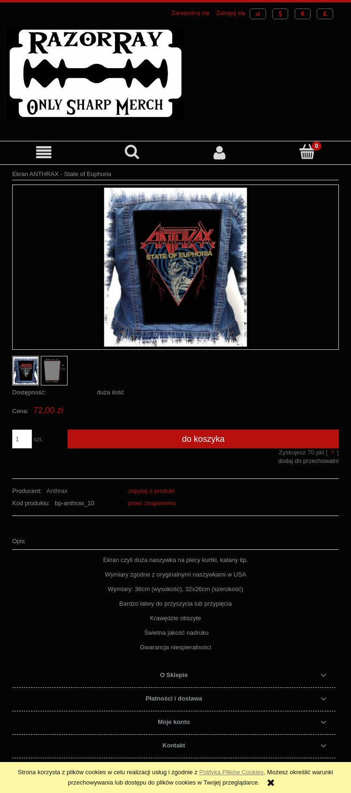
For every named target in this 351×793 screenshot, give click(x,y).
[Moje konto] (219, 152)
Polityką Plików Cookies (231, 772)
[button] (44, 152)
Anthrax (57, 490)
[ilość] (22, 439)
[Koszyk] (307, 151)
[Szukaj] (131, 151)
